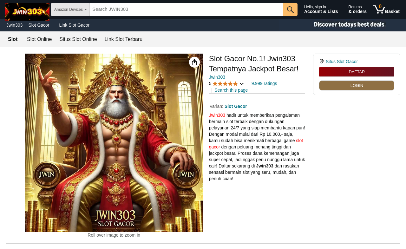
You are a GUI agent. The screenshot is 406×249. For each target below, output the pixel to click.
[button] (194, 62)
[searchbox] (186, 9)
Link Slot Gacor (74, 25)
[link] (322, 61)
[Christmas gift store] (342, 25)
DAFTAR (357, 71)
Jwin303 (14, 25)
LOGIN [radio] (356, 85)
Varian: (217, 106)
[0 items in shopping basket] (386, 9)
